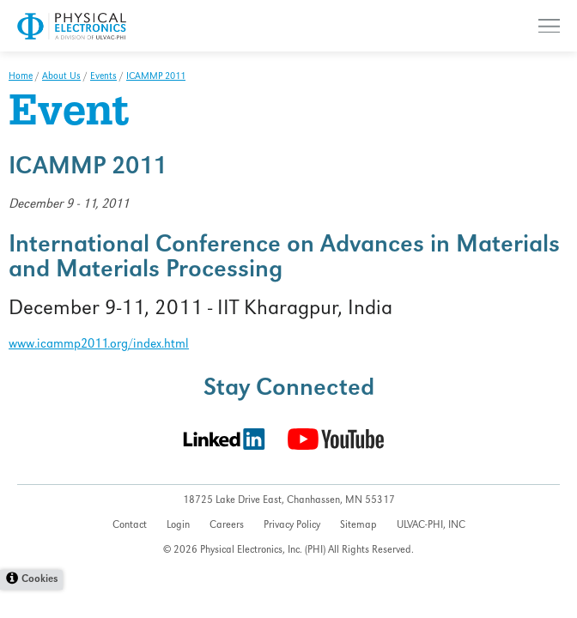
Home (21, 77)
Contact (129, 525)
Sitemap (358, 525)
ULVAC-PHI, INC (431, 525)
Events (103, 77)
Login (178, 525)
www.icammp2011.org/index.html (99, 345)
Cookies (39, 579)
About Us (61, 77)
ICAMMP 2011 (155, 77)
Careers (227, 525)
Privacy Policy (292, 525)
